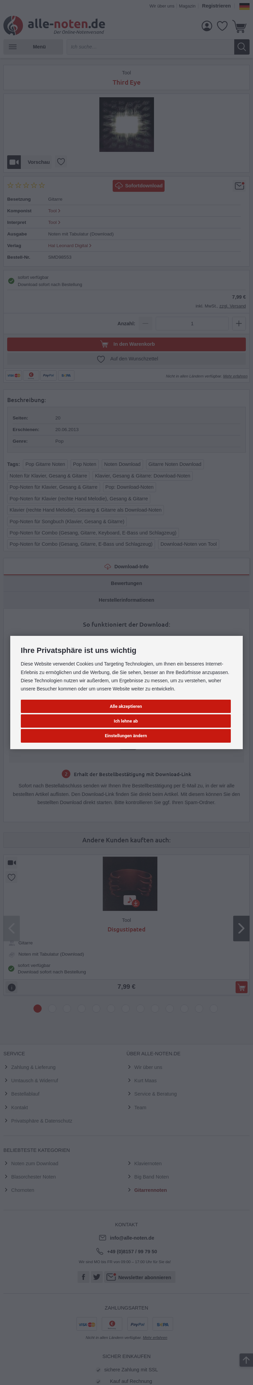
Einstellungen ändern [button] (126, 735)
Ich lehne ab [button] (126, 721)
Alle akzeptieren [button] (126, 706)
